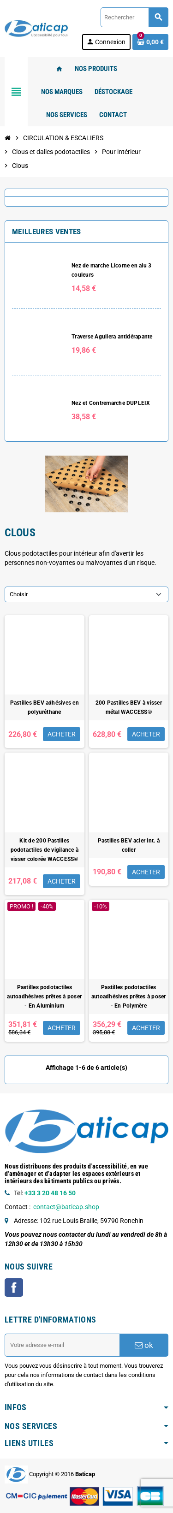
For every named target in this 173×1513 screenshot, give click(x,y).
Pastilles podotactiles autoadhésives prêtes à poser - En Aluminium (44, 996)
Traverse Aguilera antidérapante (112, 336)
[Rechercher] (134, 17)
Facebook (14, 1287)
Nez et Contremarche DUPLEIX (111, 403)
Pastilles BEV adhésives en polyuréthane (44, 707)
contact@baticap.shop (66, 1206)
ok (144, 1345)
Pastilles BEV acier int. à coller (129, 845)
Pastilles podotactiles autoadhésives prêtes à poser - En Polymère (128, 996)
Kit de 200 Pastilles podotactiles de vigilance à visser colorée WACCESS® (44, 849)
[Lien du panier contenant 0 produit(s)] (150, 42)
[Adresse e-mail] (62, 1345)
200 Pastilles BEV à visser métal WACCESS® (128, 707)
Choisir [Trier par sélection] (19, 594)
